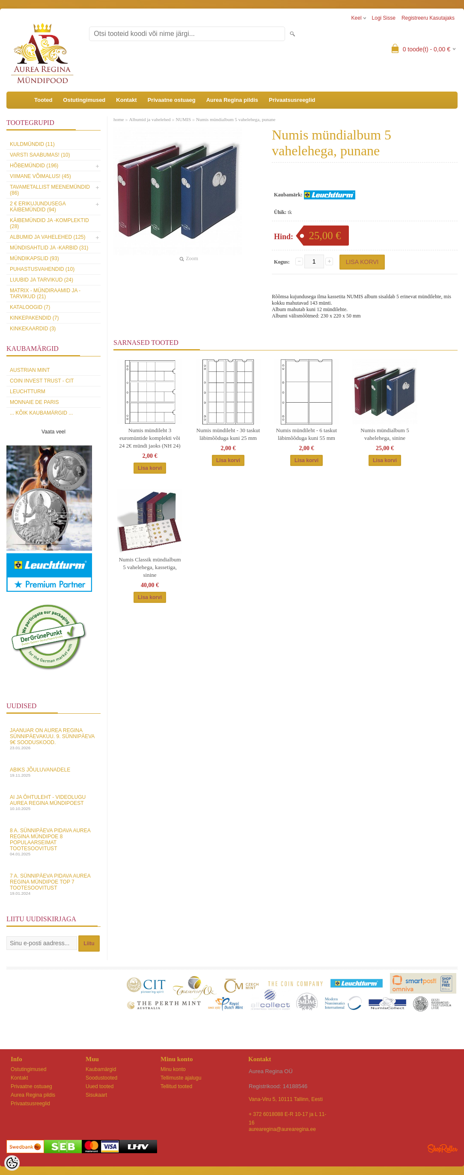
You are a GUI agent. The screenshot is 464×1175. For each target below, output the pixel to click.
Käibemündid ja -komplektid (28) (49, 223)
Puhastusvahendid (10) (42, 269)
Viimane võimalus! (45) (40, 176)
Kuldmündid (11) (32, 144)
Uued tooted (99, 1086)
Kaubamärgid (101, 1069)
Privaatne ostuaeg (172, 100)
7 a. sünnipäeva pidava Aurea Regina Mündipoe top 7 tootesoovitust (53, 884)
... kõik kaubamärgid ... (41, 413)
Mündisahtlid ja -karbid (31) (49, 248)
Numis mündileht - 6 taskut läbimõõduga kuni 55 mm (306, 434)
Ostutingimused (84, 100)
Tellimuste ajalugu (181, 1078)
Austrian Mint (30, 370)
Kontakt (126, 100)
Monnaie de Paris (34, 402)
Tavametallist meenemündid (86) (50, 190)
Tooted (43, 100)
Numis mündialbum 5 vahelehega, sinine (384, 434)
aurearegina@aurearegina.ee (282, 1129)
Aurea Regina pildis (232, 100)
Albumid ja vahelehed (149, 119)
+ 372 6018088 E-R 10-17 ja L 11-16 (287, 1115)
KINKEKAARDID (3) (33, 329)
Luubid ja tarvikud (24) (41, 280)
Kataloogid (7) (30, 307)
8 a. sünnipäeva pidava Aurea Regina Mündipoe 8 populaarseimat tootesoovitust (53, 842)
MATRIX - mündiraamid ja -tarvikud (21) (45, 294)
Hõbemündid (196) (34, 166)
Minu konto (173, 1069)
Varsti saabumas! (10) (40, 155)
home (118, 119)
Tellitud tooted (176, 1086)
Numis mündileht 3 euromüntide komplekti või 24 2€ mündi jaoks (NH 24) (149, 438)
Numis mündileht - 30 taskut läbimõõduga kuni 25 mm (228, 434)
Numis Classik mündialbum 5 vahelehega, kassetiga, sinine (150, 567)
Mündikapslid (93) (34, 258)
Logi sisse (384, 18)
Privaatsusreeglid (292, 100)
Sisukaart (96, 1095)
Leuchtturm (27, 392)
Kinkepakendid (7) (34, 318)
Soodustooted (101, 1078)
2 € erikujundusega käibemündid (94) (37, 207)
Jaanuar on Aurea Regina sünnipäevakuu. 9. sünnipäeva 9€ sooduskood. (53, 738)
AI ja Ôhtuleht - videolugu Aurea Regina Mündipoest (53, 802)
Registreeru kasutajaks (428, 18)
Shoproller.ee (443, 1148)
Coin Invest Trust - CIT (42, 381)
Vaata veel (53, 432)
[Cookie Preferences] (12, 1163)
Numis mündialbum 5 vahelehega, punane (235, 119)
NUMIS (183, 119)
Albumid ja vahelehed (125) (48, 237)
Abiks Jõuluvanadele (53, 772)
